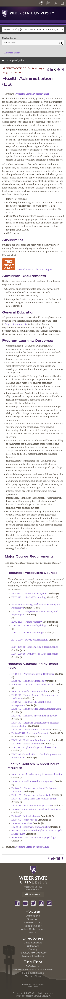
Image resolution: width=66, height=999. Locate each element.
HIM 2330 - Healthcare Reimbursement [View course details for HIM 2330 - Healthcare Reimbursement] (31, 740)
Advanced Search (12, 52)
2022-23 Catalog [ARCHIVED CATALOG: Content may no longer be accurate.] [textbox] (33, 29)
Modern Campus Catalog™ (38, 995)
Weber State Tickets (33, 929)
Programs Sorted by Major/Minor (32, 94)
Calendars (33, 946)
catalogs (19, 993)
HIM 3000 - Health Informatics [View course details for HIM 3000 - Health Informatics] (27, 744)
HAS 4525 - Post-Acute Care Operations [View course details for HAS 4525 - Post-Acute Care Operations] (31, 806)
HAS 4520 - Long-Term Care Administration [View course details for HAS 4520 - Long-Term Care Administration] (34, 799)
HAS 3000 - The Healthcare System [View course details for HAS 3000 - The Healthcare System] (29, 594)
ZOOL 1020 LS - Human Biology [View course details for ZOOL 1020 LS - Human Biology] (27, 633)
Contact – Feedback (33, 894)
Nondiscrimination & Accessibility (33, 970)
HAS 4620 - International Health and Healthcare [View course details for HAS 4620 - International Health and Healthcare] (36, 809)
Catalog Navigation (15, 61)
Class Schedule (33, 943)
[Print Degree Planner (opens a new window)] (48, 69)
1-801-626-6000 (33, 889)
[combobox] (33, 29)
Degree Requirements (16, 324)
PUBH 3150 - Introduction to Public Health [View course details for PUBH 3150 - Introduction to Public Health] (32, 685)
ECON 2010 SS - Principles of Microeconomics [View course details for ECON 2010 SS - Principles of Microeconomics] (34, 654)
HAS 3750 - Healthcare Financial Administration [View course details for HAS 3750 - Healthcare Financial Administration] (36, 709)
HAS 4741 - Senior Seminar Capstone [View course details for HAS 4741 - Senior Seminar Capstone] (30, 730)
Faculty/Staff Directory (33, 953)
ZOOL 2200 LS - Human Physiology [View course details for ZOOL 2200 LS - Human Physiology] (28, 626)
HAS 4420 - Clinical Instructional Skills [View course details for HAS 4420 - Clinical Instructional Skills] (31, 795)
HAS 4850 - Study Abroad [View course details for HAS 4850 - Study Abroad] (24, 820)
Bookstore (33, 919)
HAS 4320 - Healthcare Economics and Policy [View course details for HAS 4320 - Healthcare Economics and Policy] (34, 716)
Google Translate (33, 986)
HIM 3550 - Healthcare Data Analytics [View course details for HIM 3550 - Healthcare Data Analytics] (30, 827)
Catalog (33, 949)
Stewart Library (33, 922)
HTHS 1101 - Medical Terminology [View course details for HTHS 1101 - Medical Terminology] (29, 597)
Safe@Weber (33, 966)
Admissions (33, 916)
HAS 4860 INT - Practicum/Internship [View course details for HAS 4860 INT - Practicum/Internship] (30, 733)
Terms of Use (33, 976)
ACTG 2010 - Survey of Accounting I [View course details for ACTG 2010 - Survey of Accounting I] (29, 640)
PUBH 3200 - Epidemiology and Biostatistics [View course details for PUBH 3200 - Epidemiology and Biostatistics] (33, 748)
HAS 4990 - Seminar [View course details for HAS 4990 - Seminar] (21, 823)
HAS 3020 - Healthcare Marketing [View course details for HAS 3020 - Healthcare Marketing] (28, 681)
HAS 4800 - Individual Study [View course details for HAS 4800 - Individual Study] (25, 816)
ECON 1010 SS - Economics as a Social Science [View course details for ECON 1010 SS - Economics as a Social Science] (34, 647)
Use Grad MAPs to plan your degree (27, 270)
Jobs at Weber (33, 926)
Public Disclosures (33, 973)
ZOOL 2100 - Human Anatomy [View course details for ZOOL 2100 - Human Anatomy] (26, 622)
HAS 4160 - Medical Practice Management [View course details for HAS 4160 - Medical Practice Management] (32, 781)
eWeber (33, 932)
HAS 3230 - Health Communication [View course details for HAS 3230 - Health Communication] (29, 692)
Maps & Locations (33, 956)
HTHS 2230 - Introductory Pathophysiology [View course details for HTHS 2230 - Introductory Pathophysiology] (33, 838)
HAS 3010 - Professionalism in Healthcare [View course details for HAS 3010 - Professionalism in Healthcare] (32, 674)
